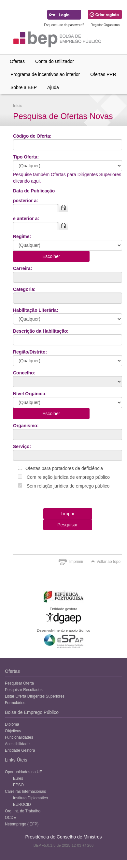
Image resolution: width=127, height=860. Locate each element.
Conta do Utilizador (54, 61)
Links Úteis (16, 759)
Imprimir (76, 561)
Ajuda (53, 87)
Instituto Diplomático (30, 798)
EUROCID (22, 804)
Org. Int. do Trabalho (22, 811)
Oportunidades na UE (23, 772)
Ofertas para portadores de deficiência (64, 468)
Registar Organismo (105, 25)
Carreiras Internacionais (25, 791)
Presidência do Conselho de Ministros (63, 836)
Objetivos (13, 731)
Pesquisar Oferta (19, 683)
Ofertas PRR (103, 74)
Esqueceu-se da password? (64, 25)
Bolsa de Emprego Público (32, 712)
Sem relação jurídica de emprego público (68, 486)
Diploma (12, 724)
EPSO (18, 785)
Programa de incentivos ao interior (45, 74)
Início (17, 105)
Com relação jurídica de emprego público (68, 477)
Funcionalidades (19, 737)
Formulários (15, 703)
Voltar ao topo (105, 561)
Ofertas (17, 61)
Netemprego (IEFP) (21, 824)
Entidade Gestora (20, 750)
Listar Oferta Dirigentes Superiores (34, 696)
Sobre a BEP (23, 87)
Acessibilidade (17, 744)
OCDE (10, 817)
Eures (18, 778)
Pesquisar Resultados (24, 689)
